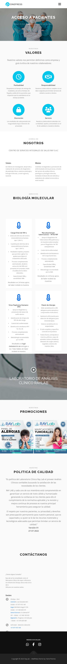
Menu (59, 4)
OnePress (34, 659)
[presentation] (3, 437)
